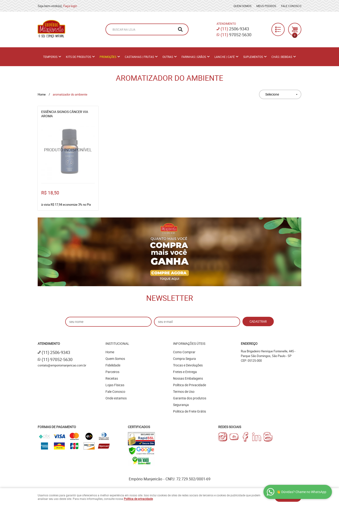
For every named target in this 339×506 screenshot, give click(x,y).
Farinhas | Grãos (194, 57)
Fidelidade (112, 365)
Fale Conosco (291, 6)
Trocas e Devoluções (188, 365)
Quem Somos (242, 6)
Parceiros (112, 371)
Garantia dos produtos (189, 398)
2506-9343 (235, 29)
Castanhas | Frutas (139, 57)
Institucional (117, 343)
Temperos (50, 57)
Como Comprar (184, 352)
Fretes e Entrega (185, 371)
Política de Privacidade (189, 385)
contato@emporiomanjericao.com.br (62, 365)
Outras (167, 57)
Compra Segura (184, 358)
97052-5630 (236, 34)
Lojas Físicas (114, 385)
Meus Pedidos (266, 6)
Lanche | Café (224, 57)
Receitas (111, 378)
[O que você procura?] (180, 29)
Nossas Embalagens (188, 378)
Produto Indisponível (68, 153)
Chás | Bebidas (281, 57)
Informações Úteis (189, 343)
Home (109, 352)
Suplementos (253, 57)
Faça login (70, 6)
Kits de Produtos (78, 57)
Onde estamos (116, 398)
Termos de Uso (183, 391)
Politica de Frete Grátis (189, 411)
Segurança (181, 404)
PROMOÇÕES (108, 57)
